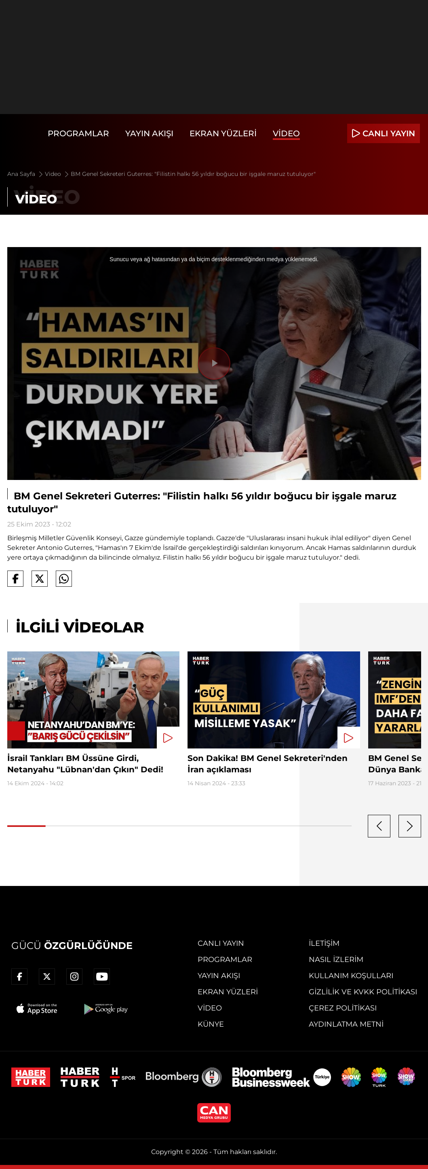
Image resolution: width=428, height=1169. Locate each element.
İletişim (324, 943)
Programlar (78, 133)
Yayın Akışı (149, 133)
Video (286, 133)
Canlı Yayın (221, 943)
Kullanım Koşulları (351, 975)
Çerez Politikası (343, 1008)
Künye (211, 1024)
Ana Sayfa (25, 174)
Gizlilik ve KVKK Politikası (363, 991)
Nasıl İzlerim (336, 959)
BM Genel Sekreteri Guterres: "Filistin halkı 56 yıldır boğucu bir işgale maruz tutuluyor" (193, 174)
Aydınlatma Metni (346, 1024)
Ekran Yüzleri (223, 133)
